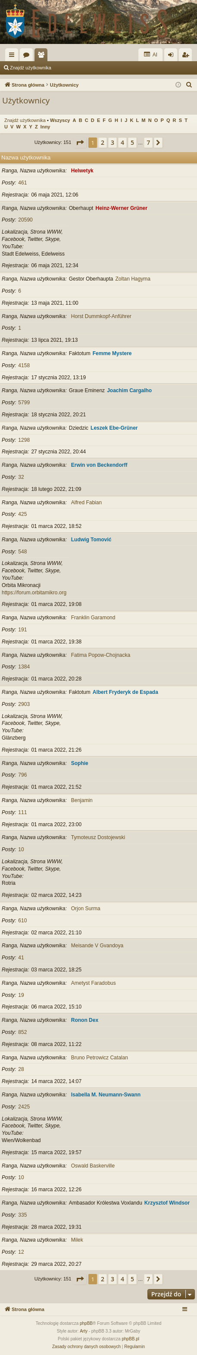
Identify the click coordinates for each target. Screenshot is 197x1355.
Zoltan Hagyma (132, 279)
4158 (24, 365)
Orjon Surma (85, 908)
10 (21, 849)
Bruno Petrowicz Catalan (99, 1058)
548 (22, 552)
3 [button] (112, 142)
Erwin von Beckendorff (99, 465)
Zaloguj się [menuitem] (172, 56)
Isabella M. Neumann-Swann (106, 1095)
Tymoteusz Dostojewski (98, 837)
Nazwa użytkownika (25, 157)
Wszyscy (60, 120)
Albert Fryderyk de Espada (125, 692)
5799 (24, 403)
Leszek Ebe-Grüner (114, 428)
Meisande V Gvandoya (97, 946)
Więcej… (13, 56)
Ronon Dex (84, 1020)
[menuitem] (189, 85)
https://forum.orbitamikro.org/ (35, 593)
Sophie (79, 763)
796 (22, 775)
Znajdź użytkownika (30, 67)
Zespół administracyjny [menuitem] (88, 67)
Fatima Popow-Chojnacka (100, 655)
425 (22, 514)
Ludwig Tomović (91, 540)
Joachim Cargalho (129, 390)
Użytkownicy (42, 56)
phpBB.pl (130, 1338)
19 (21, 995)
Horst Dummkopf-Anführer (101, 316)
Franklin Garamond (93, 618)
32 (21, 477)
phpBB (86, 1323)
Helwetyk (82, 171)
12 (21, 1252)
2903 (24, 704)
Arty (84, 1331)
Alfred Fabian (86, 503)
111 (22, 812)
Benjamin (82, 800)
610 (22, 921)
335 (22, 1215)
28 (21, 1069)
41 (21, 958)
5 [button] (132, 142)
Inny (45, 126)
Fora (28, 56)
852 (22, 1032)
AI (150, 54)
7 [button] (148, 142)
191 (22, 630)
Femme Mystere (112, 353)
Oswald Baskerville (93, 1166)
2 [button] (102, 142)
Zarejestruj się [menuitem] (187, 56)
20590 (25, 220)
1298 (24, 440)
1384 (24, 667)
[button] (79, 142)
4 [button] (122, 142)
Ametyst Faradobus (93, 983)
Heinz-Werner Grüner (121, 208)
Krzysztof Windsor (167, 1203)
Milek (77, 1240)
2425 (24, 1107)
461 (22, 183)
